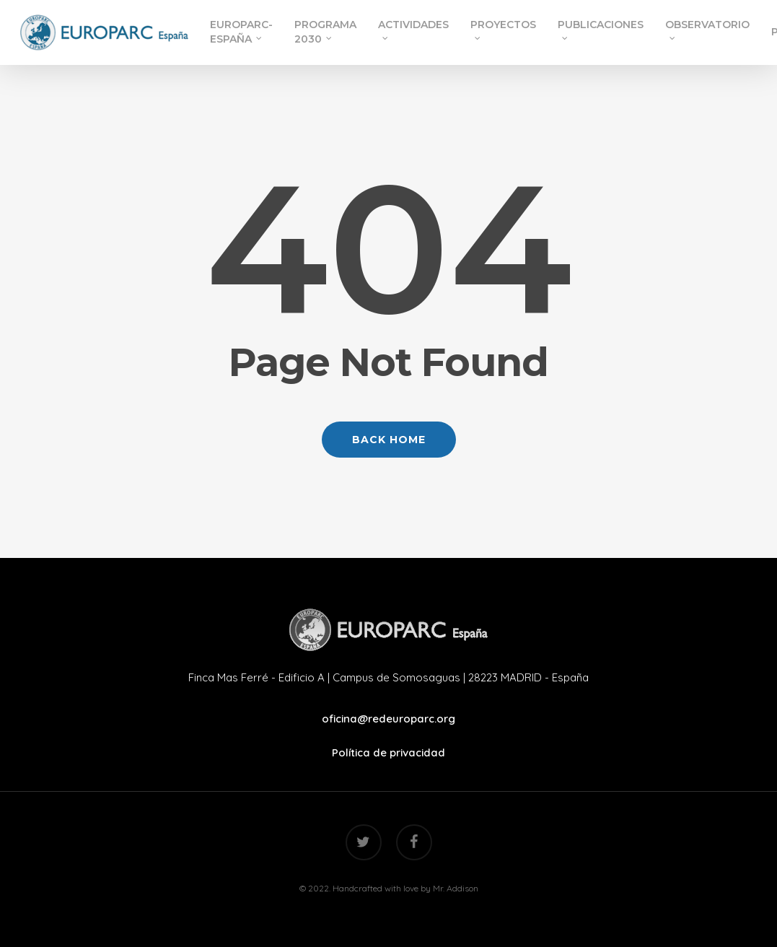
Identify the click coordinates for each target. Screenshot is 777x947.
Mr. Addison (455, 888)
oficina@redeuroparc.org (388, 718)
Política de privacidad (388, 752)
